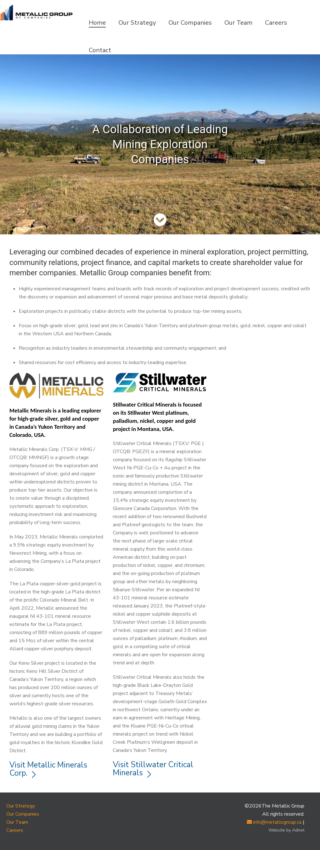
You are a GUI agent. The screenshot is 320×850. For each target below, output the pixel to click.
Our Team (238, 23)
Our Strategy (137, 23)
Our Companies (190, 23)
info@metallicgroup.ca (274, 822)
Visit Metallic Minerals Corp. (48, 769)
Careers (276, 23)
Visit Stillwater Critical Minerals (153, 768)
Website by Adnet (286, 830)
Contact (100, 50)
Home (97, 23)
